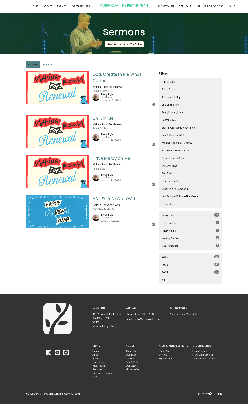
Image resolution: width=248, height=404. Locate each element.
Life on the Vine (171, 104)
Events (61, 6)
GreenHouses (81, 6)
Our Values (132, 365)
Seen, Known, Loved (173, 112)
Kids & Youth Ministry (173, 346)
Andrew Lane (190, 230)
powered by (210, 394)
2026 (190, 257)
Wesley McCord (190, 238)
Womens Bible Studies (204, 358)
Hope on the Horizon (173, 180)
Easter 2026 (169, 119)
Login (77, 393)
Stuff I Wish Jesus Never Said (178, 127)
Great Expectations (173, 158)
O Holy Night (169, 165)
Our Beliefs (132, 361)
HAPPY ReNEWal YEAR (175, 150)
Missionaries (132, 369)
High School (165, 358)
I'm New (130, 358)
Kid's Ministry (166, 351)
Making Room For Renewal (177, 142)
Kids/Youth (166, 6)
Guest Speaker (190, 245)
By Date (33, 64)
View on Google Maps (105, 326)
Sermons (185, 6)
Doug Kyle (190, 215)
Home (34, 6)
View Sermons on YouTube (124, 44)
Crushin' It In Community (175, 188)
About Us (131, 351)
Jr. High (163, 354)
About (47, 6)
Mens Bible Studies (202, 354)
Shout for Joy (169, 89)
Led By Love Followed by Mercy (180, 196)
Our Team (131, 354)
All (163, 279)
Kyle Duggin (190, 222)
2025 (190, 264)
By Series (47, 64)
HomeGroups (199, 351)
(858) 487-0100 (144, 313)
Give (232, 6)
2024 (190, 272)
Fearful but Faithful (173, 135)
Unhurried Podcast (210, 6)
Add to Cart (168, 81)
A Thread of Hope (172, 97)
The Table (167, 173)
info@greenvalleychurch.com (151, 318)
